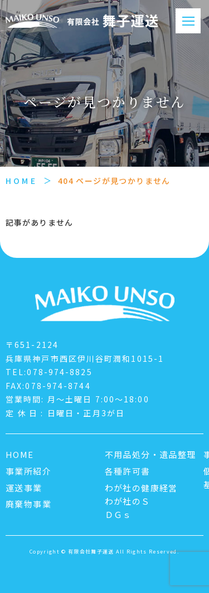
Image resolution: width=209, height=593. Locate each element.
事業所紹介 (28, 471)
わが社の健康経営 (141, 488)
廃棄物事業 (28, 504)
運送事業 (24, 488)
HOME (21, 180)
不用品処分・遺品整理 (150, 454)
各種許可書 (127, 471)
